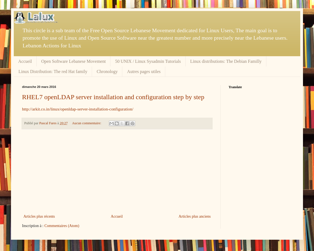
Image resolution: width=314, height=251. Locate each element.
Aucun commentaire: (87, 123)
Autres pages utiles (144, 71)
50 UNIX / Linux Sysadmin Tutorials (148, 61)
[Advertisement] (117, 171)
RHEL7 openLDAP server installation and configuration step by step (113, 97)
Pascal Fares (48, 123)
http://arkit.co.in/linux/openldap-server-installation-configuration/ (77, 109)
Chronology (107, 71)
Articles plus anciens (194, 216)
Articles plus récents (39, 216)
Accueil (25, 61)
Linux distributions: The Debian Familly (226, 61)
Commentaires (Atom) (61, 226)
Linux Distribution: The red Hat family (52, 71)
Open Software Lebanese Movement (73, 61)
